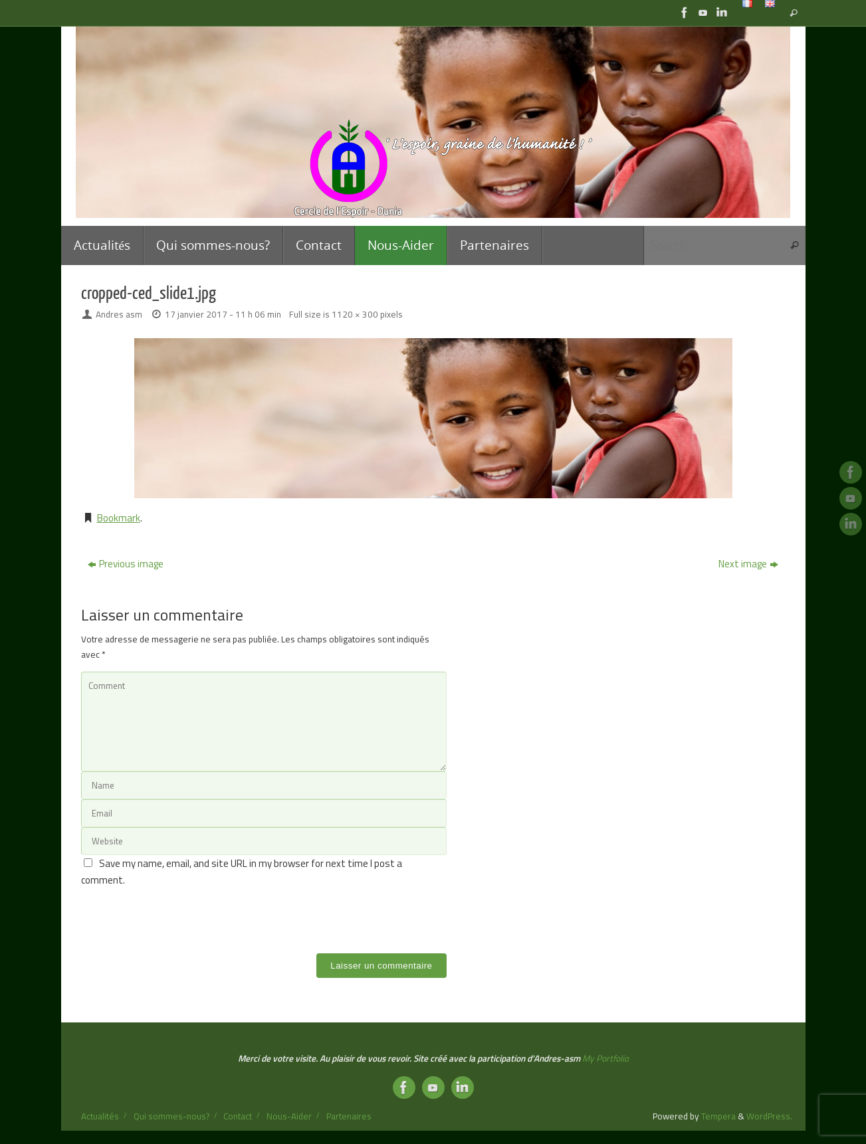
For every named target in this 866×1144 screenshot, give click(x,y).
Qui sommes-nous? (171, 1116)
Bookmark (118, 517)
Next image (748, 563)
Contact (237, 1116)
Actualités (100, 1116)
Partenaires (349, 1116)
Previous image (125, 563)
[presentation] (182, 915)
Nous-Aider (289, 1116)
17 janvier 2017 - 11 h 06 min (223, 314)
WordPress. (769, 1116)
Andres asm (119, 314)
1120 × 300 (355, 314)
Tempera (718, 1116)
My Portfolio (605, 1058)
